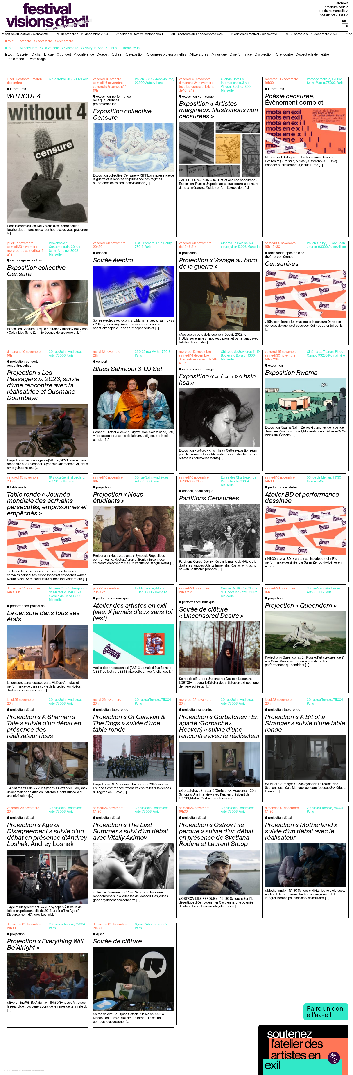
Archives (342, 3)
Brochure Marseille (332, 11)
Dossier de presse (332, 14)
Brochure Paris (335, 7)
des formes (39, 1071)
